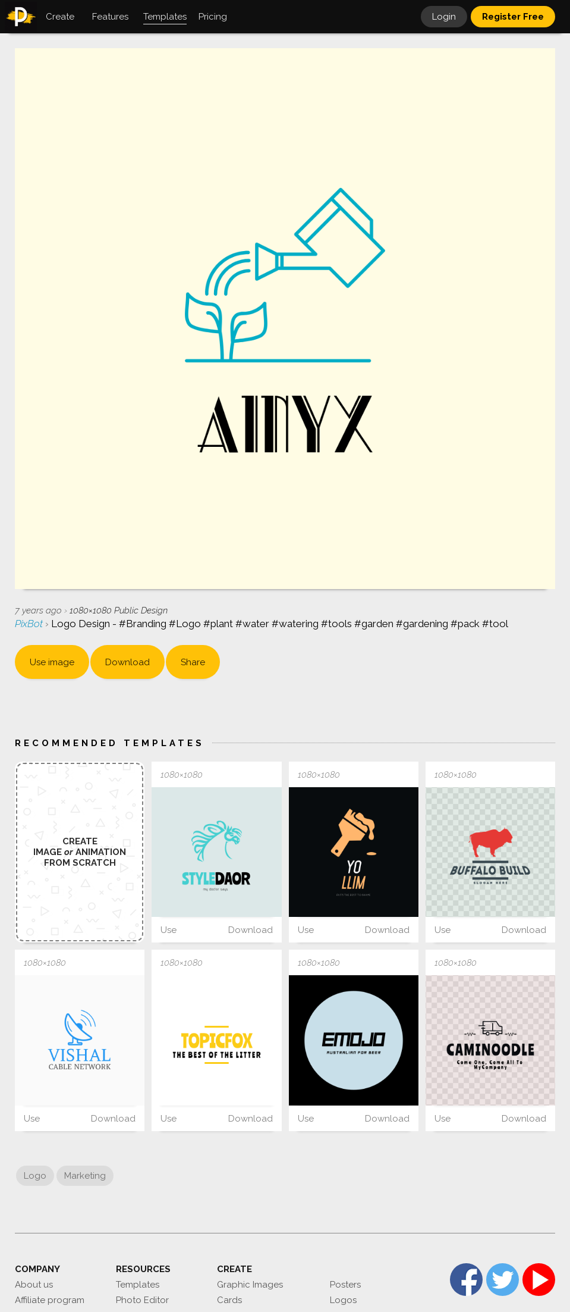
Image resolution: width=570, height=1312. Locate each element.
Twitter (502, 1279)
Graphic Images (250, 1284)
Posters (345, 1284)
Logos (343, 1300)
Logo (35, 1175)
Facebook (466, 1279)
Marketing (85, 1175)
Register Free (513, 16)
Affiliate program (49, 1300)
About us (34, 1284)
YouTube (538, 1279)
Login (444, 16)
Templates (137, 1284)
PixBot (30, 624)
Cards (229, 1300)
